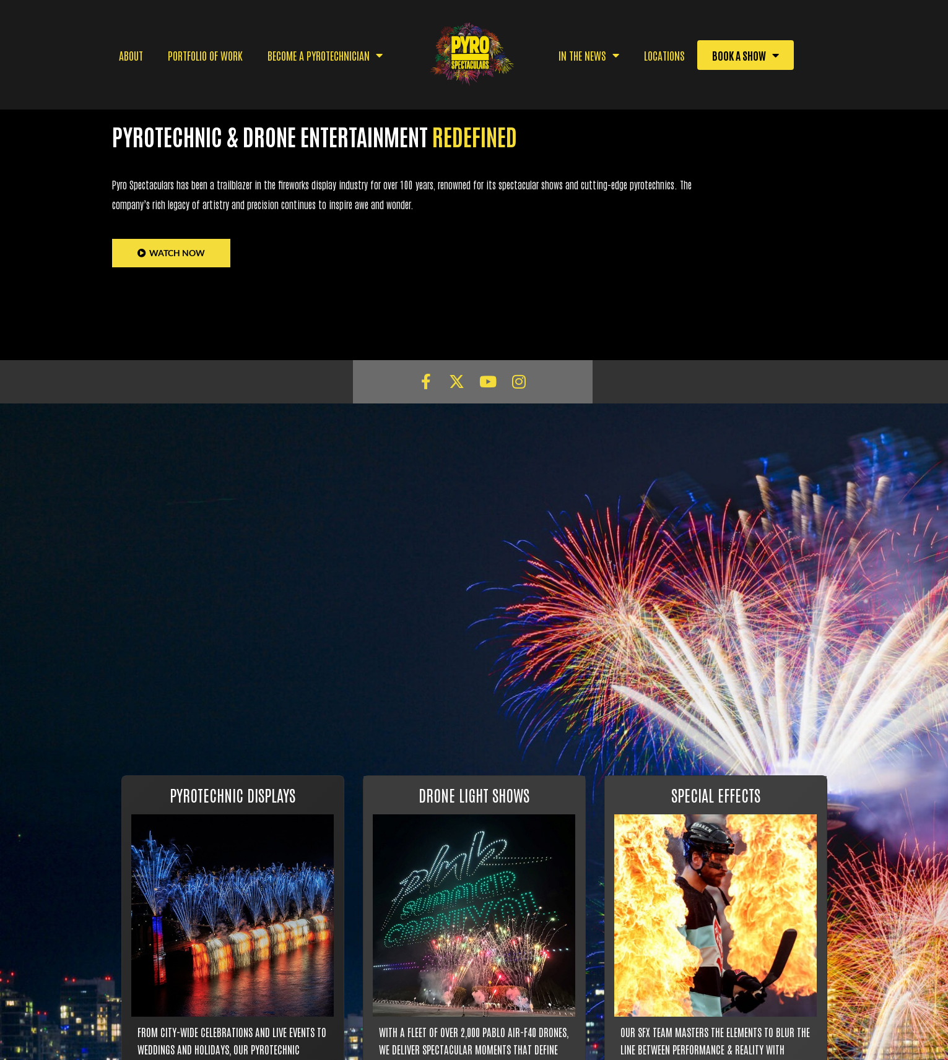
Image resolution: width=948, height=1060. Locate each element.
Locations (664, 55)
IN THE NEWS (589, 55)
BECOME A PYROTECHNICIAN (325, 55)
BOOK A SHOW (745, 55)
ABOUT (131, 55)
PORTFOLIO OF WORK (205, 55)
